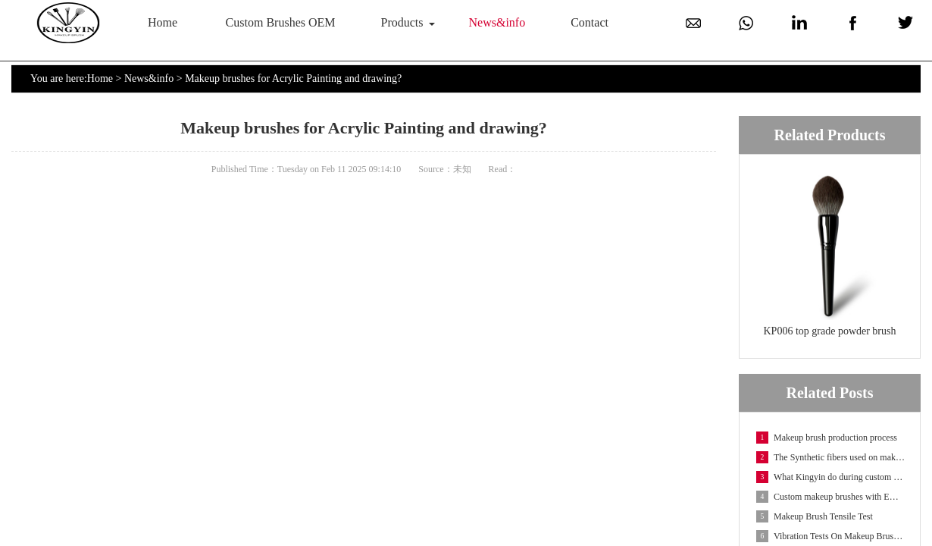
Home (162, 22)
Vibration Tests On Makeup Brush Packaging (830, 536)
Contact (589, 22)
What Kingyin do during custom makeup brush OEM (830, 477)
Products (402, 22)
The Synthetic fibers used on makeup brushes (830, 457)
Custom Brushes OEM (281, 22)
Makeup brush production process (826, 437)
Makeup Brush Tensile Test (814, 516)
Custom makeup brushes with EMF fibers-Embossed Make (830, 497)
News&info (497, 22)
